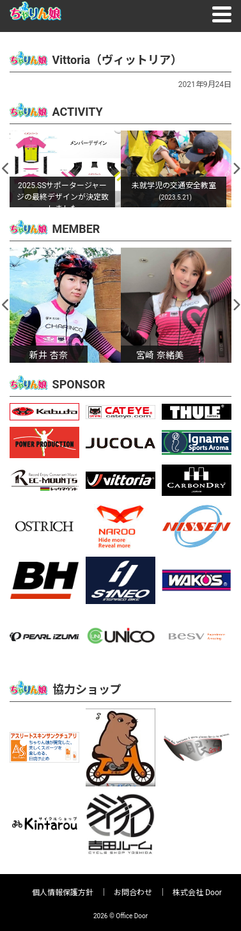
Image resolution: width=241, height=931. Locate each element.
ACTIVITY (77, 111)
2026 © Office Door (120, 915)
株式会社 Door (197, 892)
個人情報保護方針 (62, 892)
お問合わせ (133, 892)
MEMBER (76, 228)
